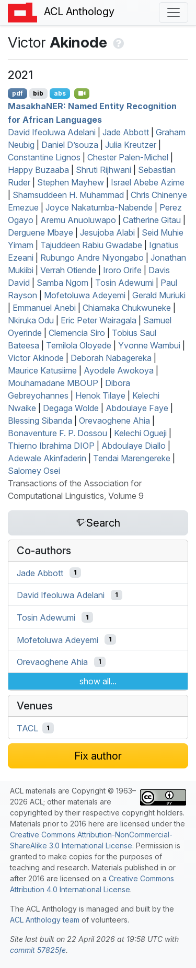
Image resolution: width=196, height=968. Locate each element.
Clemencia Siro (77, 333)
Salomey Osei (34, 470)
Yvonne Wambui (149, 345)
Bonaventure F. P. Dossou (57, 433)
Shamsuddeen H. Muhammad (68, 195)
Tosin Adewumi (124, 282)
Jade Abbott (125, 132)
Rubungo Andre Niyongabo (92, 257)
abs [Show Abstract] (60, 93)
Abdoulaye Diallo (133, 445)
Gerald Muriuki (159, 295)
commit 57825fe (38, 950)
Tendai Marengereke (131, 458)
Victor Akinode (36, 358)
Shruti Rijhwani (103, 170)
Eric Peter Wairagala (98, 320)
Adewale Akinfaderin (47, 458)
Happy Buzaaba (38, 170)
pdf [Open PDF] (17, 93)
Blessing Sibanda (40, 420)
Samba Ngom (62, 282)
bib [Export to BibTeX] (38, 93)
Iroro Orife (122, 270)
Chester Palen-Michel (127, 157)
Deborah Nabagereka (111, 358)
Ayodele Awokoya (119, 370)
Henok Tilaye (100, 395)
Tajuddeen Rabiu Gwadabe (91, 245)
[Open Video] (82, 93)
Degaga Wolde (71, 408)
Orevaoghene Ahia (114, 420)
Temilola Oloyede (78, 345)
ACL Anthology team (44, 919)
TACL (27, 728)
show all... (98, 681)
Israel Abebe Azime (148, 182)
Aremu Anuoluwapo (78, 220)
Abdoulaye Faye (137, 408)
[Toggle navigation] (173, 12)
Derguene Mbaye (40, 232)
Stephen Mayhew (70, 182)
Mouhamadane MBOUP (53, 383)
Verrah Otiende (68, 270)
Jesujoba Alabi (107, 232)
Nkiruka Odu (31, 320)
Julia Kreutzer (130, 144)
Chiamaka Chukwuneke (127, 307)
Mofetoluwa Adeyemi (84, 295)
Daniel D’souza (69, 144)
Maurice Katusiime (42, 370)
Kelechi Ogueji (140, 433)
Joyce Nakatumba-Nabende (99, 207)
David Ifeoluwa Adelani (52, 132)
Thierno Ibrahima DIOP (51, 445)
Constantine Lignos (44, 157)
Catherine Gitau (152, 220)
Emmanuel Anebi (44, 307)
